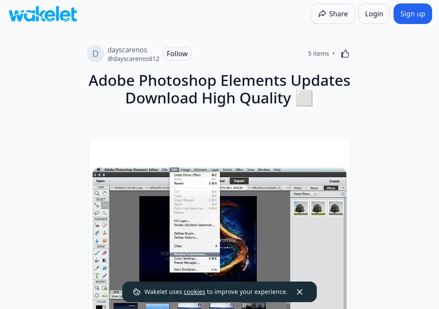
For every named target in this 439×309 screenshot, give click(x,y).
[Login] (374, 13)
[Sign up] (413, 13)
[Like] (345, 54)
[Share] (332, 13)
